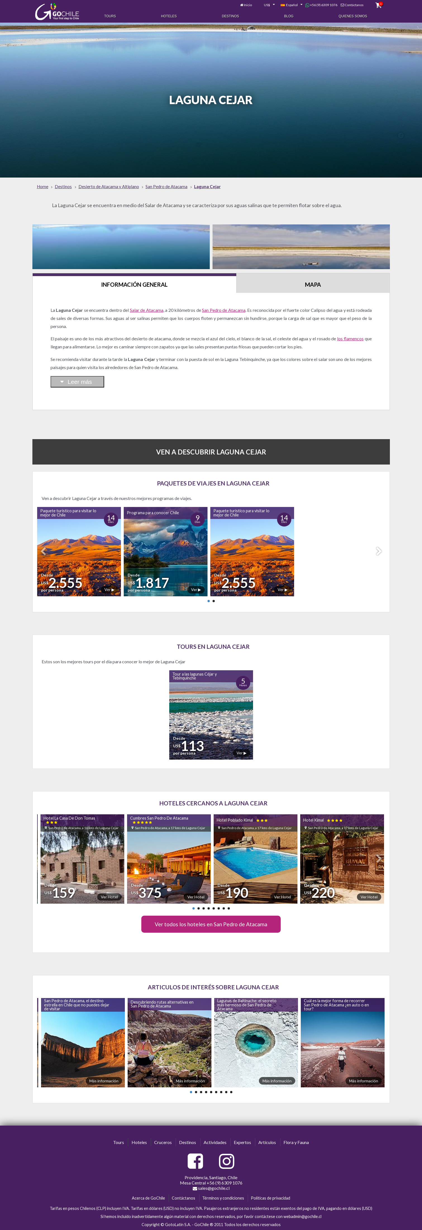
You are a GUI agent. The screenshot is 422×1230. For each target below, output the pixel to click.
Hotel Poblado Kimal (243, 820)
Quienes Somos (353, 16)
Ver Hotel (109, 896)
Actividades (215, 1142)
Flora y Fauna (296, 1142)
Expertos (242, 1142)
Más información (103, 1080)
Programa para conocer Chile (153, 512)
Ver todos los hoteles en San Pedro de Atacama (211, 924)
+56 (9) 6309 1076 (321, 5)
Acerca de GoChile (148, 1198)
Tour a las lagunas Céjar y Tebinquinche (194, 676)
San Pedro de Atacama (223, 310)
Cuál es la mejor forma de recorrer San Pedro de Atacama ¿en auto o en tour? (336, 1004)
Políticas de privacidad (270, 1198)
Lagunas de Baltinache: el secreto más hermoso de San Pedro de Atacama (246, 1004)
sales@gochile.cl (211, 1188)
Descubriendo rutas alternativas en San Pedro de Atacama (162, 1004)
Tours (110, 16)
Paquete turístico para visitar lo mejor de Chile (68, 512)
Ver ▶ (109, 589)
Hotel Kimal (323, 820)
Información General (134, 284)
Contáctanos (354, 5)
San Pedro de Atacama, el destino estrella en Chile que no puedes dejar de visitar (76, 1004)
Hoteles (169, 16)
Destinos (230, 16)
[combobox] (266, 5)
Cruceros (163, 1142)
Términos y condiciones (223, 1198)
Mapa (313, 284)
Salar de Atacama (146, 310)
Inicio (248, 5)
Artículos (267, 1142)
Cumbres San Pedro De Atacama (159, 820)
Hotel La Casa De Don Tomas (69, 820)
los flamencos (350, 338)
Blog (289, 16)
